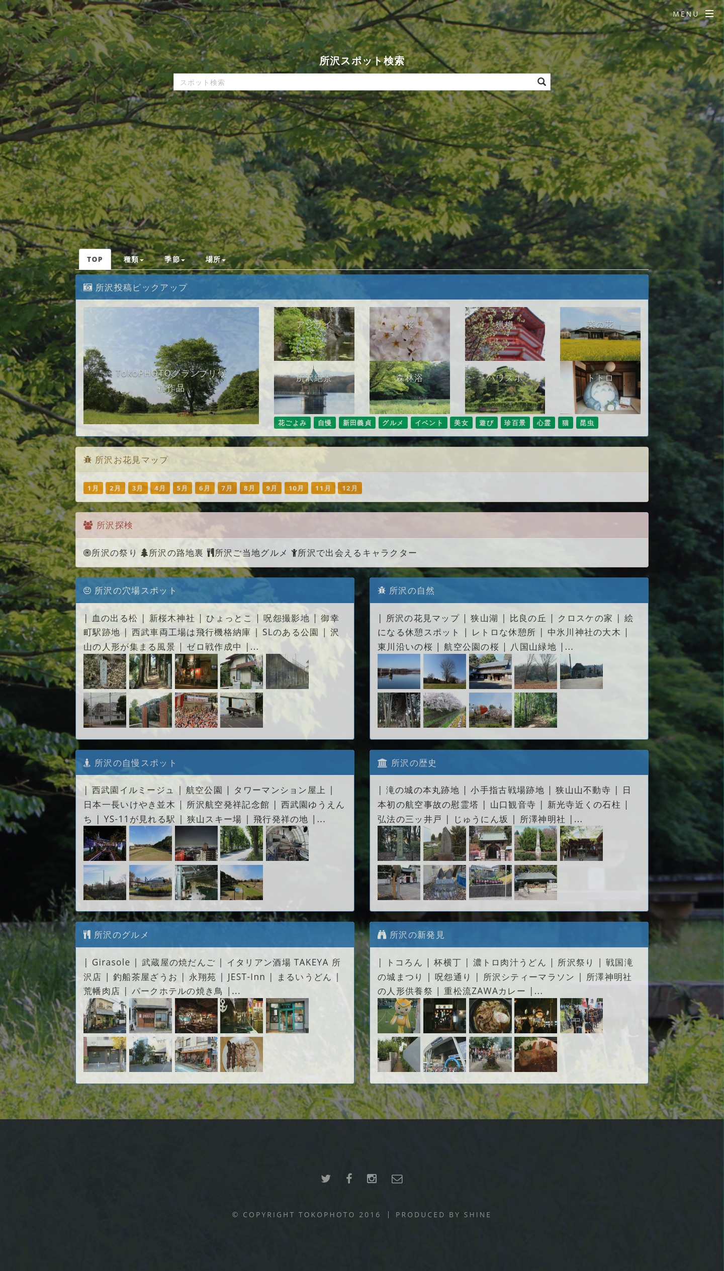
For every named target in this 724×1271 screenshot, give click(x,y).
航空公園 (204, 790)
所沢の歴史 (407, 762)
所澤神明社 (544, 819)
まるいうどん (304, 976)
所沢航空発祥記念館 (228, 804)
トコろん (404, 962)
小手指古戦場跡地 (507, 790)
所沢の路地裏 (172, 552)
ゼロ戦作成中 (214, 646)
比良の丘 (528, 618)
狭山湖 (484, 618)
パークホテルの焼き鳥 (178, 991)
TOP (95, 259)
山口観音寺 (513, 804)
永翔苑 (203, 976)
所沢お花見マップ (131, 459)
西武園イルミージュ (133, 790)
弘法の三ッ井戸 (410, 819)
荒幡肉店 (101, 991)
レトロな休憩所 (504, 632)
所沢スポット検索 (362, 60)
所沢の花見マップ (423, 618)
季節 (174, 259)
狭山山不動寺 (583, 790)
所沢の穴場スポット (130, 590)
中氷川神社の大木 (584, 632)
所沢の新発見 (411, 934)
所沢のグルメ (116, 934)
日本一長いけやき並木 (129, 804)
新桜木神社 (172, 618)
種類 (134, 259)
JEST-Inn (246, 976)
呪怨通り (453, 976)
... (254, 646)
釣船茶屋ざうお (145, 976)
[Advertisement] (362, 173)
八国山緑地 (533, 646)
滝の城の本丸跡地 (423, 790)
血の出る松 (115, 618)
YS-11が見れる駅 (140, 819)
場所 (216, 259)
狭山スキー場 (214, 819)
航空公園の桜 (471, 646)
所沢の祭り (110, 552)
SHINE (478, 1214)
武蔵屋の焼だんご (178, 962)
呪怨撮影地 (286, 618)
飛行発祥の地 (281, 819)
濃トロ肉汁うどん (510, 962)
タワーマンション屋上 (280, 790)
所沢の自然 (406, 590)
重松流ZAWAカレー (485, 991)
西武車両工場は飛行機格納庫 (191, 632)
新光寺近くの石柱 (584, 804)
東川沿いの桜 (405, 646)
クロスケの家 (585, 618)
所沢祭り (576, 962)
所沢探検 (115, 525)
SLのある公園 (290, 632)
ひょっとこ (229, 618)
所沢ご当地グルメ (248, 552)
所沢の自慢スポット (130, 762)
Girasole (111, 962)
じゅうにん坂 (481, 819)
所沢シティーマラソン (529, 976)
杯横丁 (448, 962)
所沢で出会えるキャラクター (354, 552)
